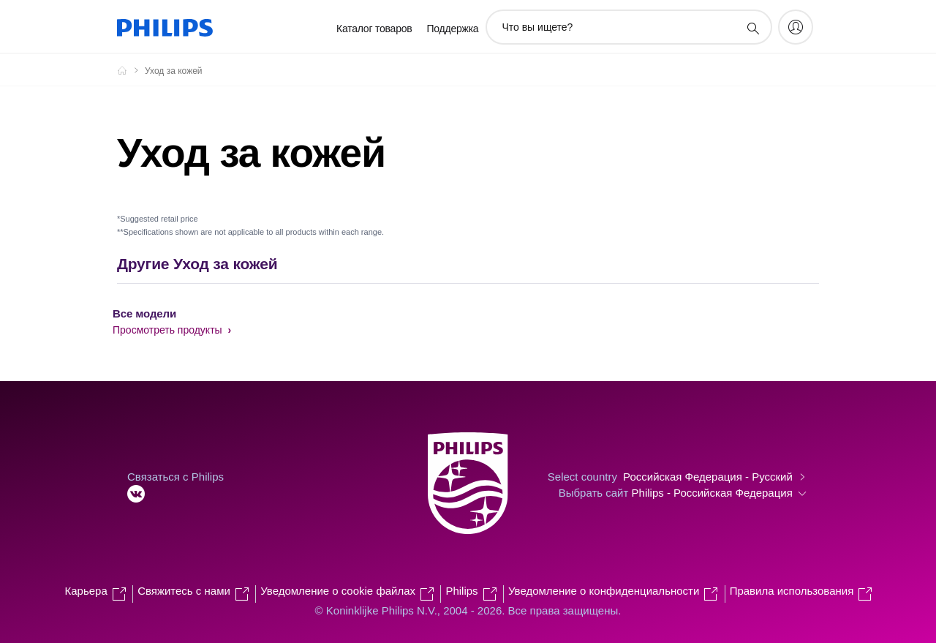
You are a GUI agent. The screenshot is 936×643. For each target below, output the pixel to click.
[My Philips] (795, 27)
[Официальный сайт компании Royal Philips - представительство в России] (131, 70)
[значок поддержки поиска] (752, 28)
